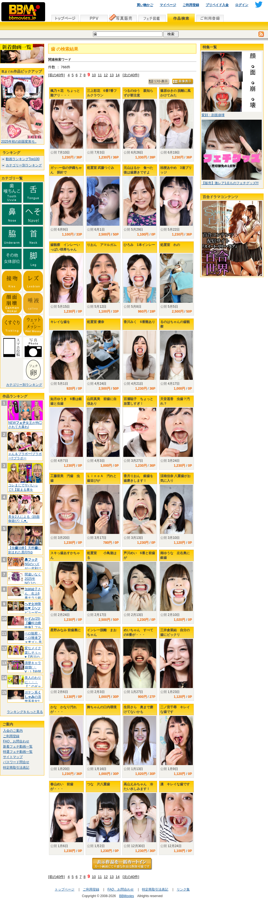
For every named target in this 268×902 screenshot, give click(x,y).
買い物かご (145, 5)
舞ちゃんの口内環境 (101, 707)
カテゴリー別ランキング (24, 165)
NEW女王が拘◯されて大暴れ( (25, 425)
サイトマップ (13, 757)
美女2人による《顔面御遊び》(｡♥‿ (24, 519)
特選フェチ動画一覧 (18, 752)
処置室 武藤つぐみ (100, 168)
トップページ (64, 889)
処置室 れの (170, 245)
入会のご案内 (13, 731)
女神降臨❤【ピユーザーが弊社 (33, 610)
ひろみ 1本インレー (139, 245)
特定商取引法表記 (16, 767)
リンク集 (183, 889)
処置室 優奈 (95, 322)
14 (118, 75)
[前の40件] (56, 75)
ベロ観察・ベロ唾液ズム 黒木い (33, 639)
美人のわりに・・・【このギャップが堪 (33, 684)
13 (111, 75)
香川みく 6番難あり (139, 322)
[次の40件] (131, 75)
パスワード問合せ (16, 762)
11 (100, 75)
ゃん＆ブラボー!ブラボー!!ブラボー (25, 456)
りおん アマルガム (101, 245)
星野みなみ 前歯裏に (65, 630)
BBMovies (126, 896)
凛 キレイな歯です (175, 784)
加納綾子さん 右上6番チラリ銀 (33, 595)
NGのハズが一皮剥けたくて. (33, 566)
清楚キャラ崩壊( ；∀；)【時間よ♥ (33, 669)
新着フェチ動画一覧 (18, 746)
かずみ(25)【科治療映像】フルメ (33, 625)
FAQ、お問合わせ (16, 741)
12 (105, 75)
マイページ (168, 5)
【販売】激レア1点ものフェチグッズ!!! (230, 183)
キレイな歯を (60, 322)
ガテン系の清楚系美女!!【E (33, 699)
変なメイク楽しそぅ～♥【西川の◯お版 (33, 654)
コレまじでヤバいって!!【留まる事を (23, 487)
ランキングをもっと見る (25, 712)
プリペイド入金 (217, 5)
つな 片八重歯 (98, 784)
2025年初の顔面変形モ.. (18, 141)
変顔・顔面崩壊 (213, 115)
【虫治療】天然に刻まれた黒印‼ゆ (24, 550)
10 (94, 75)
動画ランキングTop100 (22, 159)
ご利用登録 (191, 5)
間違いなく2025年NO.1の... (33, 578)
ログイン (241, 5)
